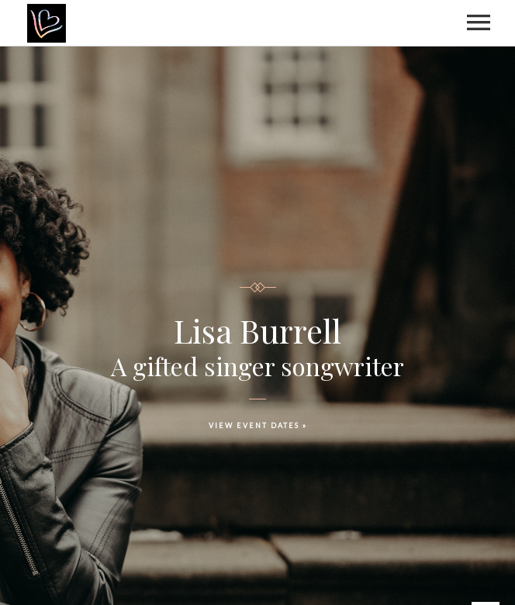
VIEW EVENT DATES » (258, 425)
